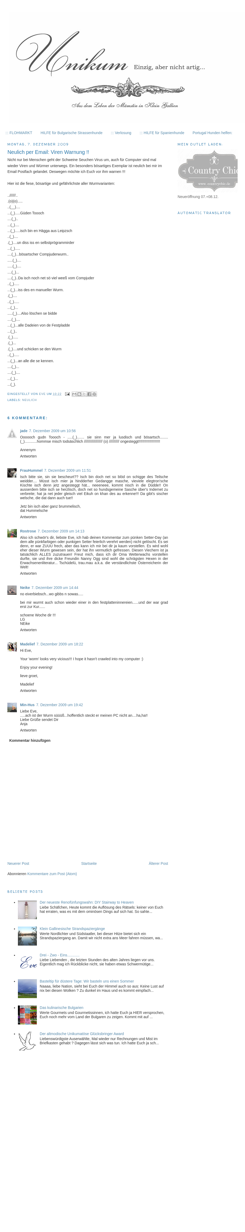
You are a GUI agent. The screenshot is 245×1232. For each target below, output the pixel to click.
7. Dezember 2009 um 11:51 (67, 470)
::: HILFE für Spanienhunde (162, 133)
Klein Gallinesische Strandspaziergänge (72, 929)
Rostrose (28, 531)
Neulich (29, 400)
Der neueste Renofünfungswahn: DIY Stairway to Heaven (87, 902)
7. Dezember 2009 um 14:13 (61, 531)
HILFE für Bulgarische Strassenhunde (71, 133)
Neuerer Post (18, 863)
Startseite (89, 863)
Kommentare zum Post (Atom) (52, 874)
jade (23, 431)
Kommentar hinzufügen (29, 740)
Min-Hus (27, 705)
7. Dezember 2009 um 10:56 (52, 431)
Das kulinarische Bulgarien (62, 1008)
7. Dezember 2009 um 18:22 (59, 644)
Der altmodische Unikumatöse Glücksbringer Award (82, 1034)
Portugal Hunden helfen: (212, 133)
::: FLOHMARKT (19, 133)
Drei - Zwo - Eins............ (60, 955)
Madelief (27, 644)
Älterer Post (158, 863)
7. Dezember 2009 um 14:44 (55, 588)
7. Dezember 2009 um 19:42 (59, 705)
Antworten (28, 456)
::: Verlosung (121, 133)
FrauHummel (31, 470)
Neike (25, 588)
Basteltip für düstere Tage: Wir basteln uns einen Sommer (87, 981)
